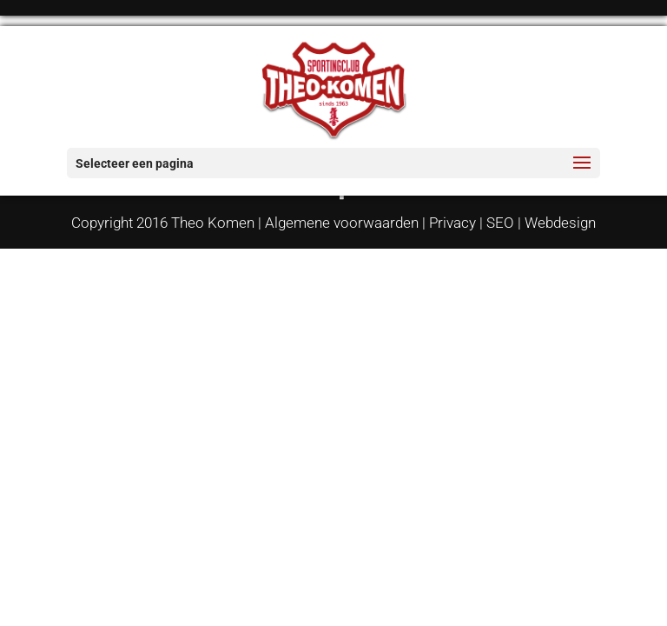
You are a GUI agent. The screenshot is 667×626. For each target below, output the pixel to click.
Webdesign (560, 222)
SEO (500, 222)
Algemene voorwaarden (342, 222)
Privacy (452, 222)
